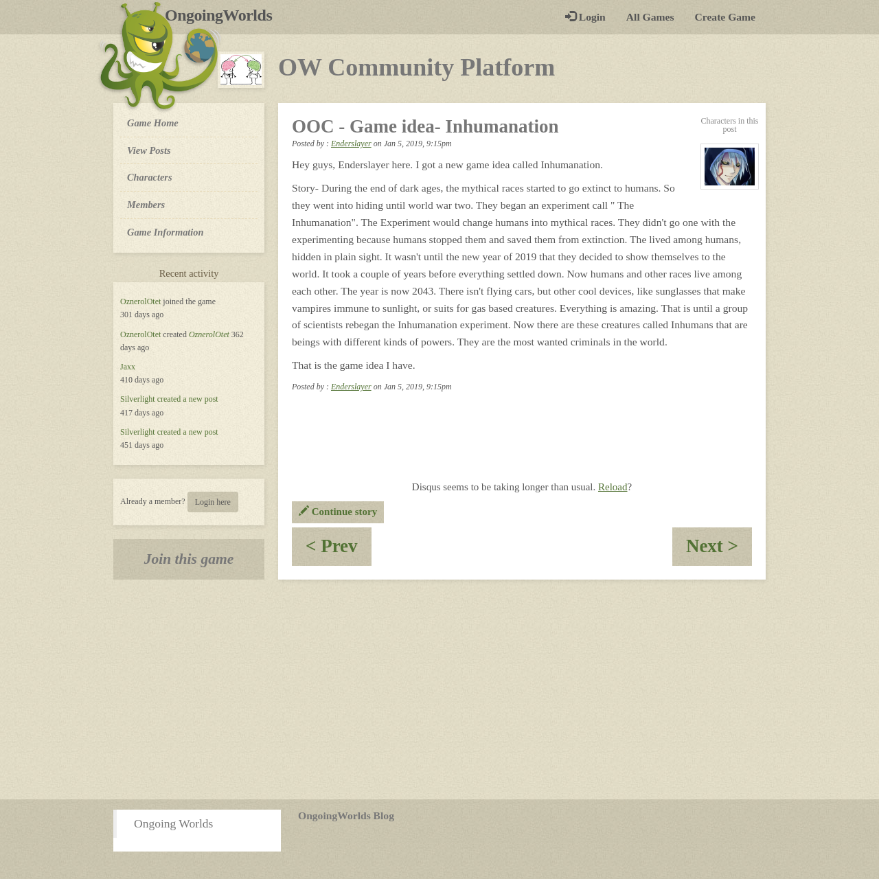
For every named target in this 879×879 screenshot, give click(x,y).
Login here (213, 502)
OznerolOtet (140, 301)
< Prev (339, 550)
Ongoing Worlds (173, 823)
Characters (149, 176)
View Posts (149, 150)
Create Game (725, 17)
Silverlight (137, 399)
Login (585, 17)
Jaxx (127, 367)
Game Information (165, 232)
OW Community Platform (416, 67)
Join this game (189, 559)
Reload (613, 486)
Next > (719, 550)
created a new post (187, 399)
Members (146, 204)
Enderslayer (351, 143)
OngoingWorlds (223, 15)
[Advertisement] (439, 689)
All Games (650, 17)
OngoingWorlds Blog (346, 815)
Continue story (338, 511)
